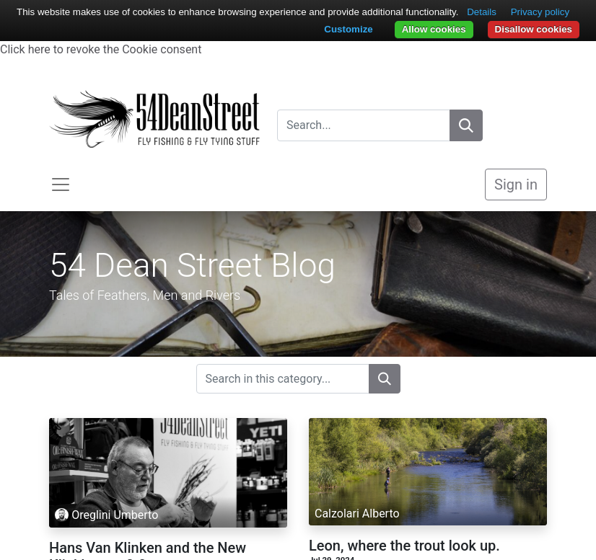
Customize (348, 29)
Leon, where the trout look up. (404, 545)
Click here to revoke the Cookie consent (100, 49)
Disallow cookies (533, 29)
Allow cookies (434, 29)
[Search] (466, 125)
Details (481, 11)
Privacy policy (540, 11)
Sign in (516, 184)
